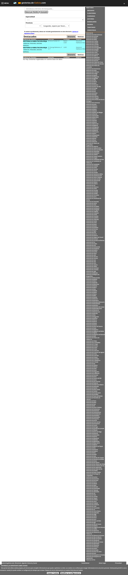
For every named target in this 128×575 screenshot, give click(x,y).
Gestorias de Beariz (91, 122)
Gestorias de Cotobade (92, 213)
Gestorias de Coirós (91, 203)
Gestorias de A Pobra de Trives (94, 62)
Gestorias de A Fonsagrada (93, 47)
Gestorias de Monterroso (93, 312)
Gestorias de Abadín (91, 75)
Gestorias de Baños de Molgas (94, 112)
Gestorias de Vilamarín (92, 530)
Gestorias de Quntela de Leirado (95, 428)
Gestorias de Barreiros (92, 117)
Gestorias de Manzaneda (93, 278)
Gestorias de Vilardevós (92, 540)
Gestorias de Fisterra (92, 235)
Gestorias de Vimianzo (92, 547)
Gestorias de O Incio (91, 347)
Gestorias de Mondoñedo (93, 303)
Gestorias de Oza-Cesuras (93, 381)
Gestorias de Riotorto (92, 449)
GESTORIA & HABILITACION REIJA (35, 41)
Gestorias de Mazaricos (92, 284)
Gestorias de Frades (91, 244)
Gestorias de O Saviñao (92, 359)
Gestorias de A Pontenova (93, 69)
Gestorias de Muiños (91, 318)
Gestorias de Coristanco (92, 208)
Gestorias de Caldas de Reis (93, 148)
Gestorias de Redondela (92, 435)
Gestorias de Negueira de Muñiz (95, 331)
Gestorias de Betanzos (92, 128)
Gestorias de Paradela (92, 394)
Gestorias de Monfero (92, 305)
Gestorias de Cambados (92, 153)
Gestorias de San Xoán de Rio (94, 469)
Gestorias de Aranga (91, 88)
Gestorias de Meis (91, 289)
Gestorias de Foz (90, 242)
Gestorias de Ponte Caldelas (94, 407)
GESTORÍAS (90, 19)
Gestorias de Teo (90, 493)
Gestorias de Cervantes (92, 195)
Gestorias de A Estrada (92, 46)
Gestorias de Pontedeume (93, 414)
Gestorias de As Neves (92, 96)
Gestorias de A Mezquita (93, 57)
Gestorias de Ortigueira (92, 372)
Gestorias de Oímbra (92, 365)
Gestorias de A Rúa (91, 70)
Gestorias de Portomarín (93, 423)
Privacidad (118, 563)
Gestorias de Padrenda (92, 386)
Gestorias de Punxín (91, 425)
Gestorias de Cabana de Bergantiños (92, 144)
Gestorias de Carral (91, 171)
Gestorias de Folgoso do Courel (94, 237)
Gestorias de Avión (91, 104)
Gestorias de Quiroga (92, 427)
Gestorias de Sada (91, 456)
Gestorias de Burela (91, 141)
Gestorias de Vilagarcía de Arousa (95, 527)
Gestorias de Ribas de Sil (93, 443)
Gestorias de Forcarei (92, 239)
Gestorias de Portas (91, 420)
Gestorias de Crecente (92, 216)
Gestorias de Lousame (92, 269)
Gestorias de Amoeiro (92, 85)
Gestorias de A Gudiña (92, 51)
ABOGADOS (90, 10)
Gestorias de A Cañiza (92, 41)
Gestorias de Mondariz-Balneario (95, 302)
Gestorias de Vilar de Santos (94, 538)
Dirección (51, 39)
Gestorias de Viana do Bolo (93, 521)
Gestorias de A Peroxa (92, 60)
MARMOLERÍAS (91, 22)
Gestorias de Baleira (91, 107)
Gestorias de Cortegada (92, 210)
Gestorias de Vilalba (91, 529)
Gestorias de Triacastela (93, 508)
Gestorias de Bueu (91, 140)
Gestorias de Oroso (91, 370)
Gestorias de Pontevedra (93, 417)
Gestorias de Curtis (91, 222)
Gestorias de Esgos (91, 231)
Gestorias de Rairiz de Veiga (94, 432)
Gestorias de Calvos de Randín (94, 150)
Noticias (81, 37)
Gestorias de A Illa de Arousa (94, 35)
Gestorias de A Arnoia (92, 36)
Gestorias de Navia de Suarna (94, 326)
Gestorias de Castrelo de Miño (94, 174)
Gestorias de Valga (91, 514)
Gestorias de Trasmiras (92, 504)
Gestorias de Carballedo (92, 164)
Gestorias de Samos (91, 461)
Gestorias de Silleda (91, 483)
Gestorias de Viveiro (91, 548)
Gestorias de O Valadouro (93, 360)
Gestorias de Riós (91, 448)
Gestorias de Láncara (92, 256)
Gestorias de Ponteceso (92, 410)
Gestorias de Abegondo (92, 77)
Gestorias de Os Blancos (92, 373)
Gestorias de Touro (91, 501)
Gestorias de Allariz (91, 81)
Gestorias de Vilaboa (92, 526)
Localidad (67, 39)
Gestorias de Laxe (91, 260)
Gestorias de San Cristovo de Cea (95, 466)
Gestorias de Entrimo (92, 229)
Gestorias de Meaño (91, 286)
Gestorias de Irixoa (91, 253)
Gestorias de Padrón (91, 388)
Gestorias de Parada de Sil (93, 393)
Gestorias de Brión (91, 138)
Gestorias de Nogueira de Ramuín (95, 334)
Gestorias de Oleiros (91, 367)
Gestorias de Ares (91, 91)
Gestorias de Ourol (91, 376)
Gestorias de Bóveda (92, 137)
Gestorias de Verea (91, 517)
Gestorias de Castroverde (93, 180)
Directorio (71, 37)
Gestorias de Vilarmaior (92, 543)
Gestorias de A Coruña (92, 44)
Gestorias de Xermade (92, 550)
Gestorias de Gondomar (92, 248)
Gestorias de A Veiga (91, 73)
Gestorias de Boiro (91, 133)
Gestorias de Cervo (91, 197)
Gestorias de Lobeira (92, 265)
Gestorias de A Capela (92, 43)
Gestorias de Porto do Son (93, 422)
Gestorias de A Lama (92, 52)
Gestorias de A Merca (92, 56)
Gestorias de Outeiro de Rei (93, 378)
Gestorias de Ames (91, 83)
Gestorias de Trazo (91, 506)
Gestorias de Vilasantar (92, 545)
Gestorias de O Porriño (92, 355)
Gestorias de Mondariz (92, 300)
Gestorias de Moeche (92, 299)
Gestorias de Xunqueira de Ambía (95, 555)
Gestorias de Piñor (91, 402)
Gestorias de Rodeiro (92, 451)
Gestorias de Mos (91, 315)
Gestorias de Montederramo (94, 308)
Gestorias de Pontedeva (92, 415)
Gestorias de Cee (90, 185)
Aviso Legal (102, 563)
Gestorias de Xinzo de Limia (94, 551)
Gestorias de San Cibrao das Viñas (95, 464)
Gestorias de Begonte (92, 125)
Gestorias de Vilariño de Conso (94, 542)
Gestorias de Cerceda (92, 190)
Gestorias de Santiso (91, 477)
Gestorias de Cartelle (92, 172)
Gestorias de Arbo (91, 90)
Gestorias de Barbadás (92, 116)
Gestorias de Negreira (92, 329)
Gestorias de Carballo (92, 166)
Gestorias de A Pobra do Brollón (95, 64)
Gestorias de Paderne (92, 383)
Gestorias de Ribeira (91, 445)
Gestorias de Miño (91, 295)
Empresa (78, 39)
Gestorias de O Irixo (91, 349)
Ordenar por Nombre (29, 39)
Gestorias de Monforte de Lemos (95, 307)
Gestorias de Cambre (92, 154)
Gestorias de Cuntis (91, 221)
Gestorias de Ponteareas (93, 409)
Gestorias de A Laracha (92, 54)
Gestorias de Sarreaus (92, 480)
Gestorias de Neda (91, 328)
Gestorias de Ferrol (91, 234)
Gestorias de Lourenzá (92, 268)
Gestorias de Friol (91, 245)
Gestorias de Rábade (92, 430)
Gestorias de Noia (91, 336)
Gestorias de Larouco (92, 258)
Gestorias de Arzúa (91, 94)
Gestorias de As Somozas (93, 102)
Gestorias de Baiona (91, 106)
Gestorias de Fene (91, 232)
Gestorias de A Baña (91, 38)
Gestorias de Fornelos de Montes (95, 240)
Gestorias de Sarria (91, 482)
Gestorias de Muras (91, 320)
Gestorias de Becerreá (92, 124)
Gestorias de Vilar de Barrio (93, 537)
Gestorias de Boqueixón (92, 135)
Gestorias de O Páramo (92, 350)
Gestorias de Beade (91, 120)
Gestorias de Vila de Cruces (93, 524)
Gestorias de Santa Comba (93, 472)
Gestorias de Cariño (91, 167)
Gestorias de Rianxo (91, 436)
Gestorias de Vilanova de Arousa (95, 535)
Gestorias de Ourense (92, 375)
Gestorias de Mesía (91, 294)
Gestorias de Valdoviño (92, 513)
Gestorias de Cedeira (92, 184)
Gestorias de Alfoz (91, 80)
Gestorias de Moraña (92, 313)
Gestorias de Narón (91, 325)
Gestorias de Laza (91, 261)
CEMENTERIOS (91, 30)
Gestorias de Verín (91, 519)
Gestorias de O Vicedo (92, 362)
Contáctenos (85, 563)
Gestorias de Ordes (91, 368)
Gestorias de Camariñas (92, 151)
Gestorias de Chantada (92, 201)
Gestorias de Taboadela (92, 492)
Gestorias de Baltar (91, 109)
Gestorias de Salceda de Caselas (95, 457)
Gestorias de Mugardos (92, 317)
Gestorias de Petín (91, 401)
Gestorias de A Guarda (92, 49)
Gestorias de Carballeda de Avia (95, 159)
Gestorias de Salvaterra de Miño (95, 459)
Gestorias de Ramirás (92, 433)
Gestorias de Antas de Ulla (93, 86)
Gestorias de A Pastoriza (93, 59)
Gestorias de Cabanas (92, 146)
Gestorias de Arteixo (91, 93)
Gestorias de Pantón (91, 391)
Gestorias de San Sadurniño (94, 467)
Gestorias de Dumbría (92, 227)
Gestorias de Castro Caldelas (94, 177)
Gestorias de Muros (91, 321)
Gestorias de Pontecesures (93, 412)
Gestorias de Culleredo (92, 219)
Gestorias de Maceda (92, 273)
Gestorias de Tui (90, 509)
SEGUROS (90, 24)
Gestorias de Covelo (91, 214)
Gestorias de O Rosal (92, 357)
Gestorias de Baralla (91, 114)
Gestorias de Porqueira (92, 419)
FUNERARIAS (91, 16)
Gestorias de (89, 33)
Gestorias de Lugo (91, 271)
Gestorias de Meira (91, 287)
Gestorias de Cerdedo (92, 192)
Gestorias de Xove (91, 553)
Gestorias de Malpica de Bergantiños (92, 275)
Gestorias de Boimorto (92, 132)
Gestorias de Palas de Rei (93, 389)
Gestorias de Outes (91, 380)
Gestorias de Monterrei (92, 310)
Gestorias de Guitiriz (91, 250)
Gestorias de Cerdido (92, 193)
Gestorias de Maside (91, 282)
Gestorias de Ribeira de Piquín (94, 446)
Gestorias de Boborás (92, 130)
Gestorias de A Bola (91, 39)
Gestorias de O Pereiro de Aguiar (95, 352)
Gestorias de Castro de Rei (93, 179)
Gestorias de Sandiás (92, 470)
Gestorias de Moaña (91, 297)
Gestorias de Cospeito (92, 211)
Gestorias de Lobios (91, 266)
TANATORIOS (91, 27)
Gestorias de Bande (91, 111)
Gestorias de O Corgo (92, 344)
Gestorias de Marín (91, 281)
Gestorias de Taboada (92, 490)
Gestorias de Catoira (91, 182)
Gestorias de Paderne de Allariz (95, 384)
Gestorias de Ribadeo (92, 440)
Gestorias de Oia (90, 363)
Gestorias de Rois (91, 453)
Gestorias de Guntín (91, 252)
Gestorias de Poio (91, 404)
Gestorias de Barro (91, 119)
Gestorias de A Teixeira (92, 72)
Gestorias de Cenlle (91, 188)
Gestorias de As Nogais (92, 98)
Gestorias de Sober (91, 485)
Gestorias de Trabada (92, 503)
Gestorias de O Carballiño (93, 342)
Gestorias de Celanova (92, 187)
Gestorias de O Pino (91, 354)
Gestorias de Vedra (91, 516)
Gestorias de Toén (91, 495)
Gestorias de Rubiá (91, 454)
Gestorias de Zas (90, 560)
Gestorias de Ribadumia (92, 441)
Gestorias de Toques (91, 498)
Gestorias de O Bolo (91, 341)
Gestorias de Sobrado (92, 487)
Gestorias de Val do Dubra (93, 511)
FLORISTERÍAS (91, 13)
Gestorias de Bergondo (92, 127)
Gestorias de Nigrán (91, 333)
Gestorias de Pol (90, 406)
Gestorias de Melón (91, 292)
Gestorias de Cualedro (92, 218)
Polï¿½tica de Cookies (76, 570)
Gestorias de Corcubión (92, 206)
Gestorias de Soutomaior (93, 488)
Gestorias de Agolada (92, 78)
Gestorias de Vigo (91, 522)
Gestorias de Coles (91, 205)
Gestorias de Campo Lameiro (94, 156)
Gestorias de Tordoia (92, 500)
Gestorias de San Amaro (92, 462)
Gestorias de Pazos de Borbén (94, 396)
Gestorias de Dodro (91, 224)
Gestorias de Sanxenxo (92, 479)
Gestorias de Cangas (91, 158)
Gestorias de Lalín (91, 255)
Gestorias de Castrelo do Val (94, 175)
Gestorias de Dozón (91, 226)
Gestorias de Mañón (91, 279)
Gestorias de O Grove (92, 346)
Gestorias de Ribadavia (92, 438)
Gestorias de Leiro (91, 263)
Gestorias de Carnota (92, 169)
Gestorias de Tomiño (92, 496)
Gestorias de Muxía (91, 323)
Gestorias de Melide (91, 291)
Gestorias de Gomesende (93, 247)
